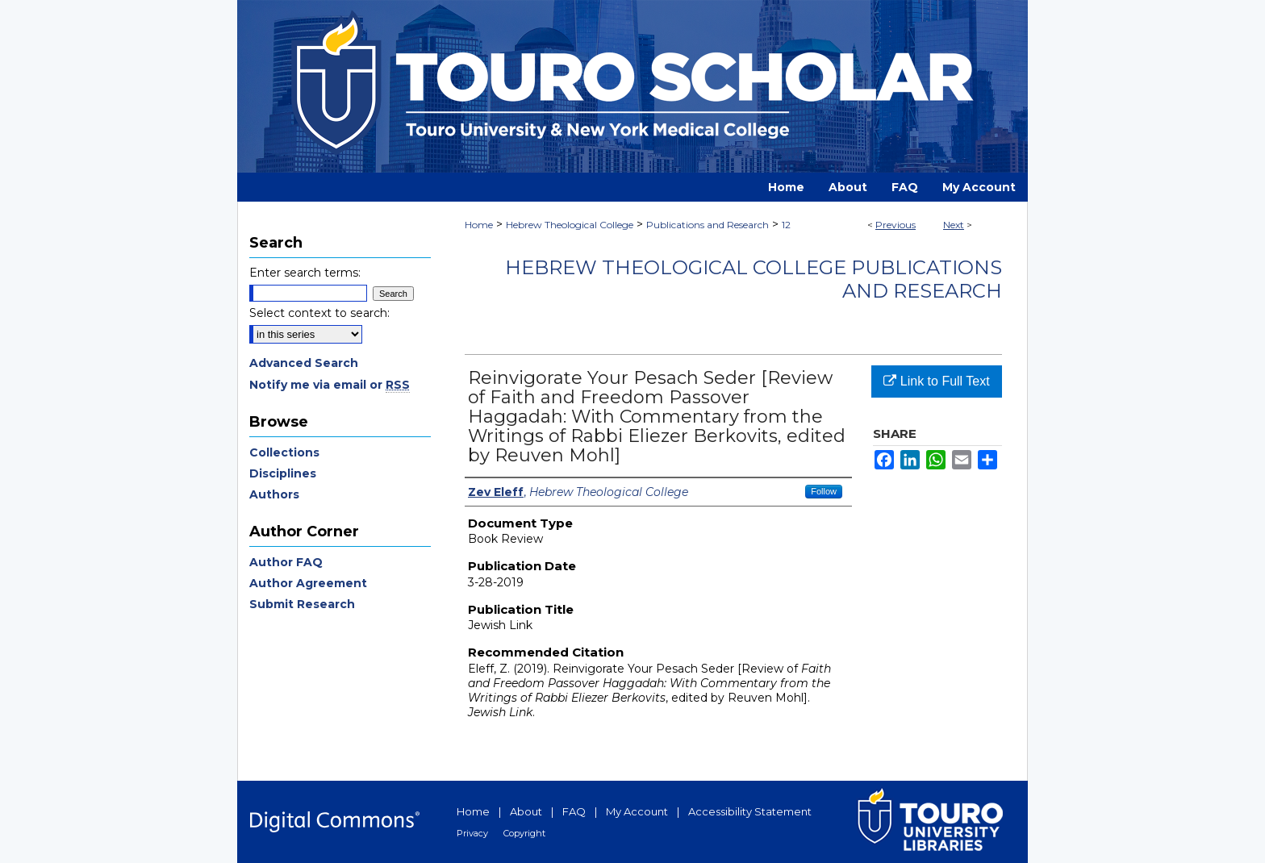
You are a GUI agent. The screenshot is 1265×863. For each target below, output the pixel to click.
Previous (895, 225)
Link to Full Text (936, 381)
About (526, 811)
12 (786, 225)
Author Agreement (308, 583)
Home (479, 225)
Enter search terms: (305, 272)
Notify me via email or (329, 384)
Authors (274, 494)
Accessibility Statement (750, 811)
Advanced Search (303, 363)
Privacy (472, 833)
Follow (824, 491)
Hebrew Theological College (569, 225)
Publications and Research (707, 225)
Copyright (524, 833)
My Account (637, 811)
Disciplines (282, 473)
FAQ (574, 811)
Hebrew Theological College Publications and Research (753, 279)
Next (953, 225)
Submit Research (302, 604)
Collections (284, 452)
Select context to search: (319, 313)
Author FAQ (286, 562)
